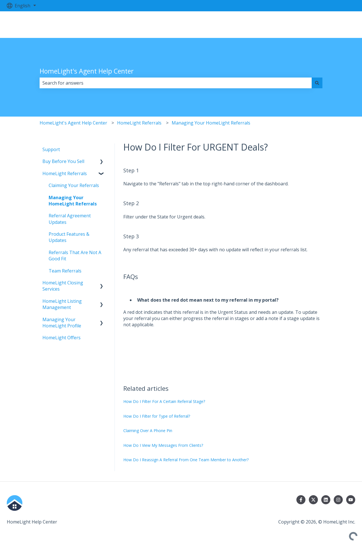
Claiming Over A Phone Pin (147, 430)
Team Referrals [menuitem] (65, 271)
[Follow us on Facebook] (300, 499)
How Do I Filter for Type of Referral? (156, 416)
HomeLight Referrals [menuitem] (64, 173)
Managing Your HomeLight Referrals (211, 123)
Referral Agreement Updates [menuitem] (70, 219)
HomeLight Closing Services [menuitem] (62, 286)
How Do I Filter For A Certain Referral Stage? (164, 401)
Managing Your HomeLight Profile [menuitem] (61, 322)
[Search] (317, 83)
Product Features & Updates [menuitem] (69, 237)
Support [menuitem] (51, 149)
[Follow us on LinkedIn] (325, 499)
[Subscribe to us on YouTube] (350, 499)
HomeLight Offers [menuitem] (61, 337)
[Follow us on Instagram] (338, 499)
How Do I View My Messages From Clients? (163, 445)
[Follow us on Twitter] (313, 499)
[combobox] (176, 83)
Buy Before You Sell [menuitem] (63, 161)
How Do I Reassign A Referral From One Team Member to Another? (186, 459)
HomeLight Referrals (139, 123)
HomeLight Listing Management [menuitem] (62, 304)
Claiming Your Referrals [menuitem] (74, 185)
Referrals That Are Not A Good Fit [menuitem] (75, 255)
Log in (343, 25)
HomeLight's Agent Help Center (87, 71)
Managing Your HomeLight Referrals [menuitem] (73, 200)
